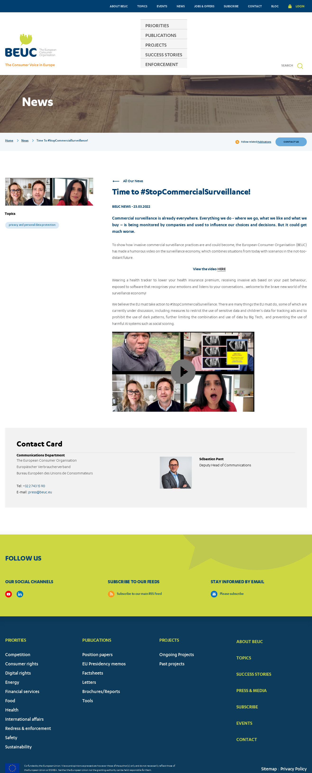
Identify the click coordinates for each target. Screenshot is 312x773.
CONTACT (255, 6)
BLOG (275, 6)
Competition (17, 640)
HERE (221, 254)
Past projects (171, 650)
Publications (264, 127)
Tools (87, 687)
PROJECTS (156, 50)
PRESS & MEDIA (251, 676)
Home (9, 126)
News (24, 126)
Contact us (291, 127)
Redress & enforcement (28, 714)
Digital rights (18, 659)
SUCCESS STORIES (194, 50)
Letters (89, 668)
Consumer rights (21, 650)
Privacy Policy (293, 755)
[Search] (289, 51)
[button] (300, 51)
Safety (11, 723)
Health (11, 696)
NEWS (181, 6)
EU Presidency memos (104, 650)
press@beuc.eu (40, 478)
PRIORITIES (84, 50)
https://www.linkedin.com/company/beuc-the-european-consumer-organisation (20, 579)
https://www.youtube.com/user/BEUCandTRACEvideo (8, 579)
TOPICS (142, 6)
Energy (12, 668)
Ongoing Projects (176, 640)
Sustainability (18, 733)
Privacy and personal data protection (32, 210)
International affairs (24, 705)
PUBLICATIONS (120, 50)
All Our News (128, 167)
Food (10, 687)
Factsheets (92, 659)
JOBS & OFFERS (204, 6)
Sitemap (269, 755)
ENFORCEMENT (239, 50)
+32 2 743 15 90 (34, 471)
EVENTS (162, 6)
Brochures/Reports (101, 677)
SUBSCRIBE (231, 6)
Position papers (97, 640)
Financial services (22, 677)
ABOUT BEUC (119, 6)
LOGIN (300, 6)
